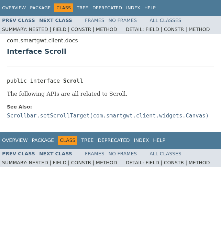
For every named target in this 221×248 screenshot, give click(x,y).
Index (133, 7)
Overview (14, 7)
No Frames (123, 20)
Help (150, 7)
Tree (82, 7)
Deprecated (107, 7)
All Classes (165, 20)
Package (40, 7)
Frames (94, 20)
